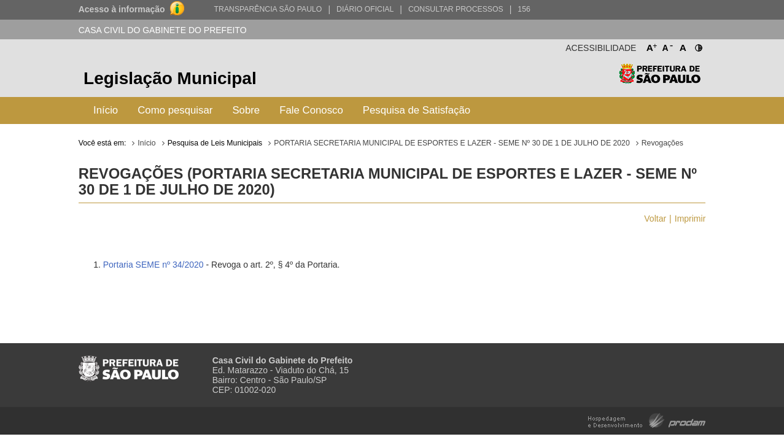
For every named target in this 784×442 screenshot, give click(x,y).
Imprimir (690, 218)
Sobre (246, 110)
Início (105, 110)
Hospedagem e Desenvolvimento (646, 419)
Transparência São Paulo (268, 9)
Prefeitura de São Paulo (660, 80)
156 (524, 9)
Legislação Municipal (170, 78)
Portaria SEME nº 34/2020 (153, 264)
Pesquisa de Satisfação (416, 110)
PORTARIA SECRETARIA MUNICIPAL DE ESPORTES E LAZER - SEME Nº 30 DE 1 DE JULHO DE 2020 (451, 143)
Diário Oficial (365, 9)
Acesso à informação (122, 9)
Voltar (655, 218)
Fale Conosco (311, 110)
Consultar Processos (455, 9)
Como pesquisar (175, 110)
